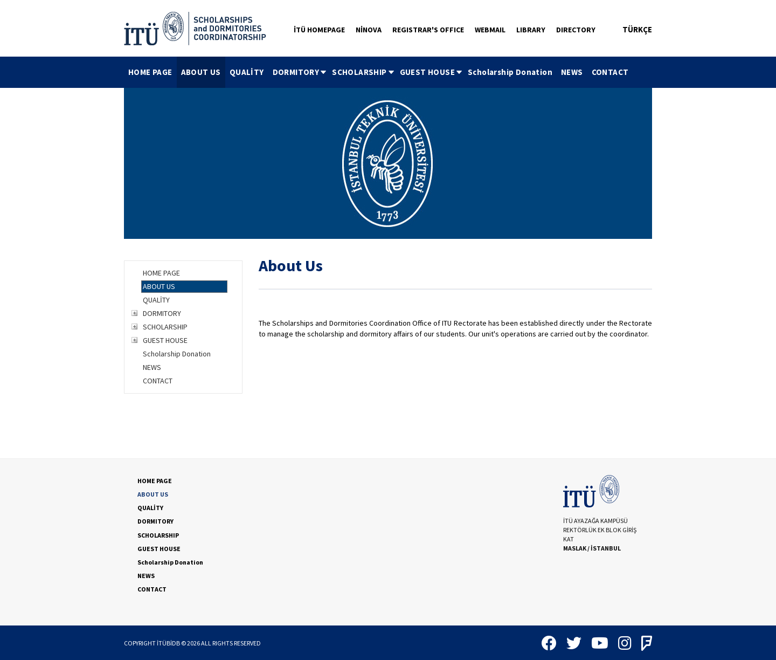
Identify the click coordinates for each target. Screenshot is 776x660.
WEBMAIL (490, 30)
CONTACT (610, 72)
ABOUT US (201, 72)
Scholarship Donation (510, 72)
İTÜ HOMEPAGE (319, 30)
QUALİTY (247, 72)
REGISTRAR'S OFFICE (428, 30)
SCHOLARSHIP (363, 72)
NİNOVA (369, 30)
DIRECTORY (575, 30)
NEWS (572, 72)
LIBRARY (530, 30)
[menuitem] (150, 72)
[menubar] (378, 72)
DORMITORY (300, 72)
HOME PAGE (150, 72)
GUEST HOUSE (431, 72)
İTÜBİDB (168, 643)
